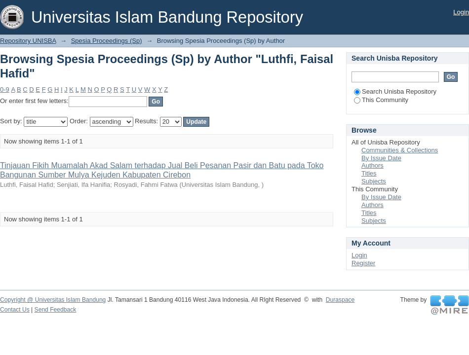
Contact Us (15, 309)
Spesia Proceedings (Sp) (106, 40)
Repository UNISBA (28, 40)
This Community (381, 100)
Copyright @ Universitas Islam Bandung (53, 299)
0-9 (4, 89)
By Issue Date (381, 158)
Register (363, 263)
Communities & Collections (399, 150)
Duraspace (340, 299)
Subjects (373, 181)
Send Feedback (56, 309)
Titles (369, 173)
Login (461, 12)
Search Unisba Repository (395, 91)
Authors (372, 165)
